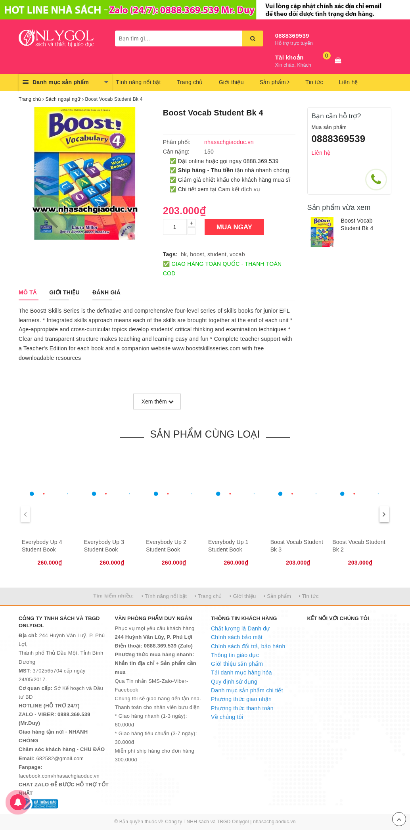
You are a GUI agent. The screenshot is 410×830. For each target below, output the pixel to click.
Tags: (170, 254)
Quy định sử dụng (234, 681)
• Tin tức (308, 596)
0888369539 (292, 35)
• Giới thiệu (243, 596)
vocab (237, 254)
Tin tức (314, 82)
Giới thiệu (231, 82)
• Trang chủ (208, 596)
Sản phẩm (275, 82)
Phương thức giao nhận (241, 699)
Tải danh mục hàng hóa (241, 672)
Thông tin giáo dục (235, 655)
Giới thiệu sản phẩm (237, 664)
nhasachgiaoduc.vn (274, 821)
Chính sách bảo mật (236, 637)
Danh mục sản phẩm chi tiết (247, 690)
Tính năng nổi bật (138, 82)
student (216, 254)
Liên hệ (348, 82)
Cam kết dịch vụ (239, 189)
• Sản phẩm (277, 596)
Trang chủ (190, 82)
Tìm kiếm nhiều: (113, 596)
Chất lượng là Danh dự (240, 628)
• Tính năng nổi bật (164, 596)
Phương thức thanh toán (242, 708)
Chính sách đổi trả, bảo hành (248, 646)
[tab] (27, 292)
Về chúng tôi (227, 717)
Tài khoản (289, 57)
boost (197, 254)
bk (184, 254)
